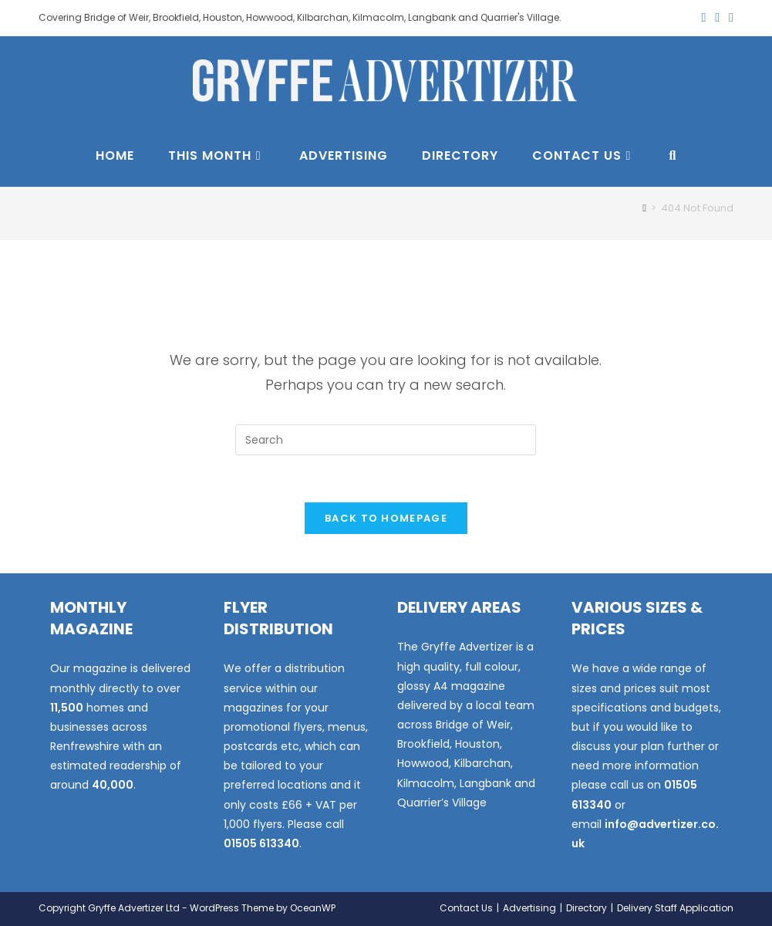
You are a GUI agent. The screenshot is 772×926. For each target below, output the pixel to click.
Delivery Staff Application (675, 907)
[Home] (644, 208)
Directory (586, 907)
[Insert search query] (385, 439)
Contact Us (466, 907)
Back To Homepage (386, 518)
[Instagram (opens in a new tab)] (728, 17)
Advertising (529, 907)
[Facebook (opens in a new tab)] (717, 17)
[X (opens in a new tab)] (703, 17)
